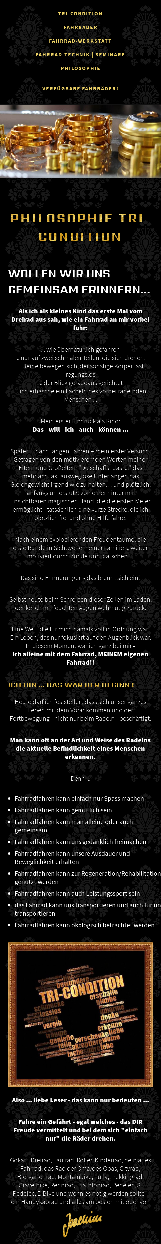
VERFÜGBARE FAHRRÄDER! (80, 88)
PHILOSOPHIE (81, 68)
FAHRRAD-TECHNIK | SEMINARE (80, 54)
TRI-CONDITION (80, 13)
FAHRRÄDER (81, 27)
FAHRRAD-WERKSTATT (80, 40)
